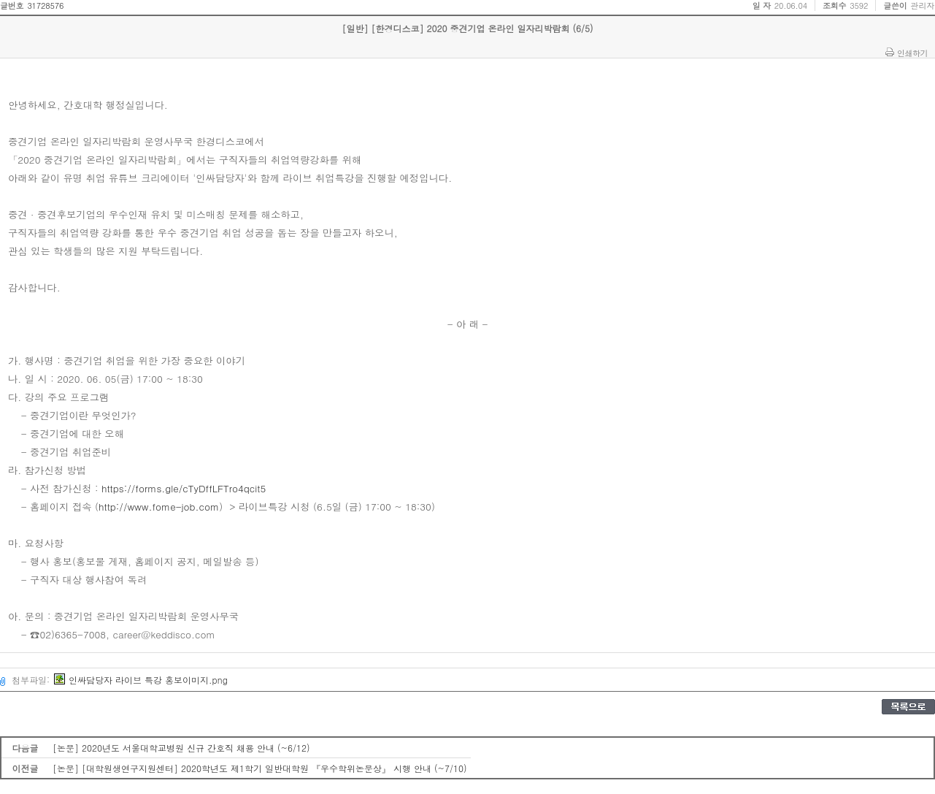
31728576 (45, 5)
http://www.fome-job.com (159, 507)
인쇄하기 (912, 52)
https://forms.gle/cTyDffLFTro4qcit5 (183, 488)
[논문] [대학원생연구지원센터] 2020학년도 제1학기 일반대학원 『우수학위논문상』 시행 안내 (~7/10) (260, 768)
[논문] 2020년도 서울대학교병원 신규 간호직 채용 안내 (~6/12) (181, 747)
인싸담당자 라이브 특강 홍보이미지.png (141, 679)
